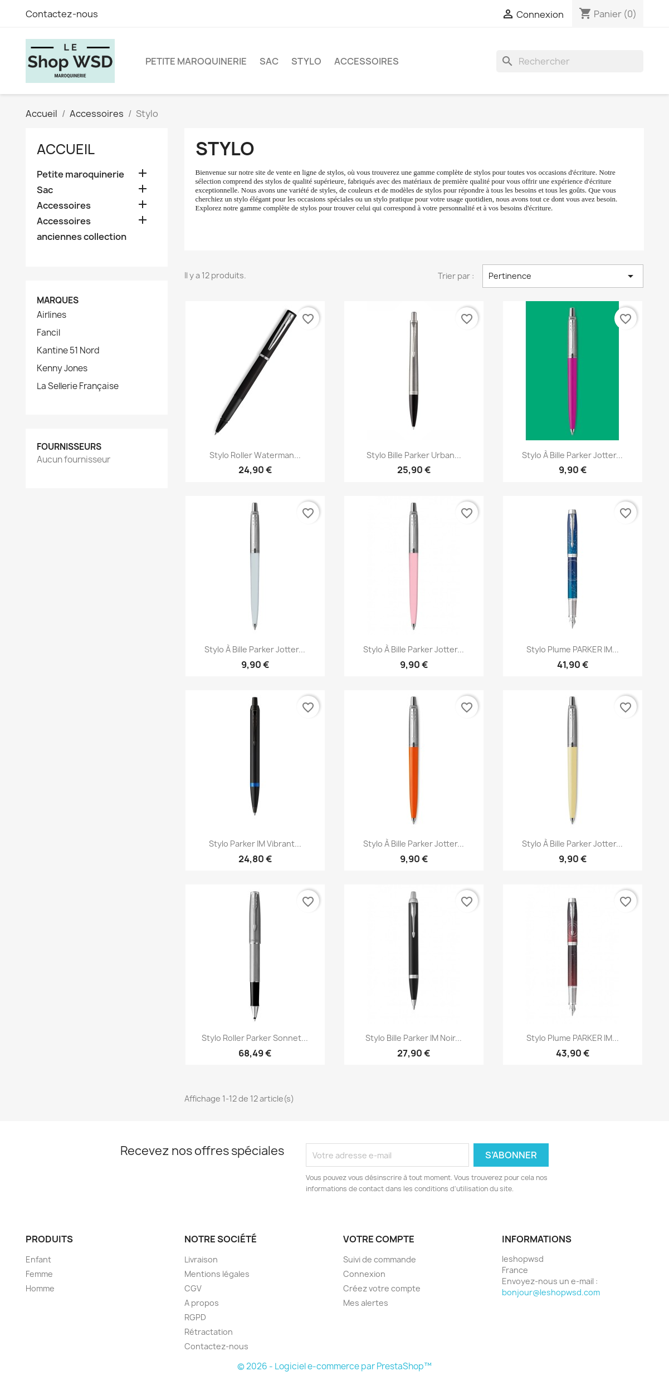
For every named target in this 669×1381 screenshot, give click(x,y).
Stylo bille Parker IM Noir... (413, 1038)
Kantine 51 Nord (68, 350)
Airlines (51, 315)
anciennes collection (81, 237)
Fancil (48, 332)
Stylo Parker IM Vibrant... (255, 843)
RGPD (195, 1317)
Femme (39, 1274)
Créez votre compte (382, 1288)
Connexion (364, 1274)
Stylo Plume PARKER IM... (572, 649)
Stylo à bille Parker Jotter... (572, 455)
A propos (201, 1303)
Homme (40, 1288)
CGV (193, 1288)
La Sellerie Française (78, 386)
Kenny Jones (62, 368)
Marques (58, 300)
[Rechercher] (569, 61)
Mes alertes (365, 1303)
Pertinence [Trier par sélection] (563, 276)
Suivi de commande (379, 1259)
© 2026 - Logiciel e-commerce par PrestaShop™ (334, 1366)
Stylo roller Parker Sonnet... (255, 1038)
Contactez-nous (62, 14)
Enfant (38, 1259)
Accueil (66, 149)
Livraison (201, 1259)
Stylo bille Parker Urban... (414, 455)
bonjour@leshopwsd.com (551, 1292)
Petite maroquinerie (196, 61)
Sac (269, 61)
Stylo (306, 61)
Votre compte (378, 1239)
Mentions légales (217, 1274)
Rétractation (208, 1331)
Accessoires (366, 61)
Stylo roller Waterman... (255, 455)
